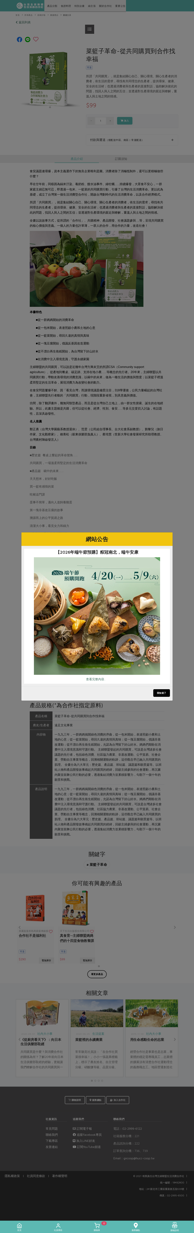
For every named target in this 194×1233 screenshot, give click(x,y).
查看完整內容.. (95, 679)
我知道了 (161, 692)
